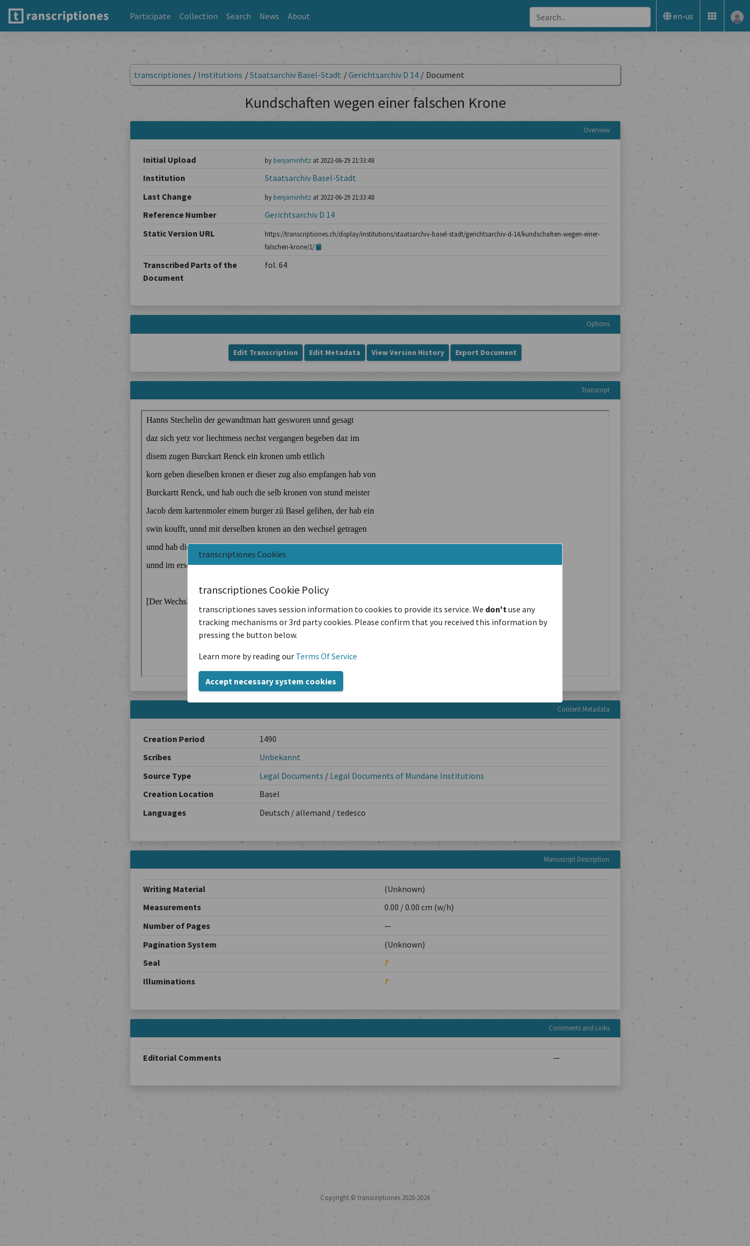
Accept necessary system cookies (271, 681)
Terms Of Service (326, 656)
